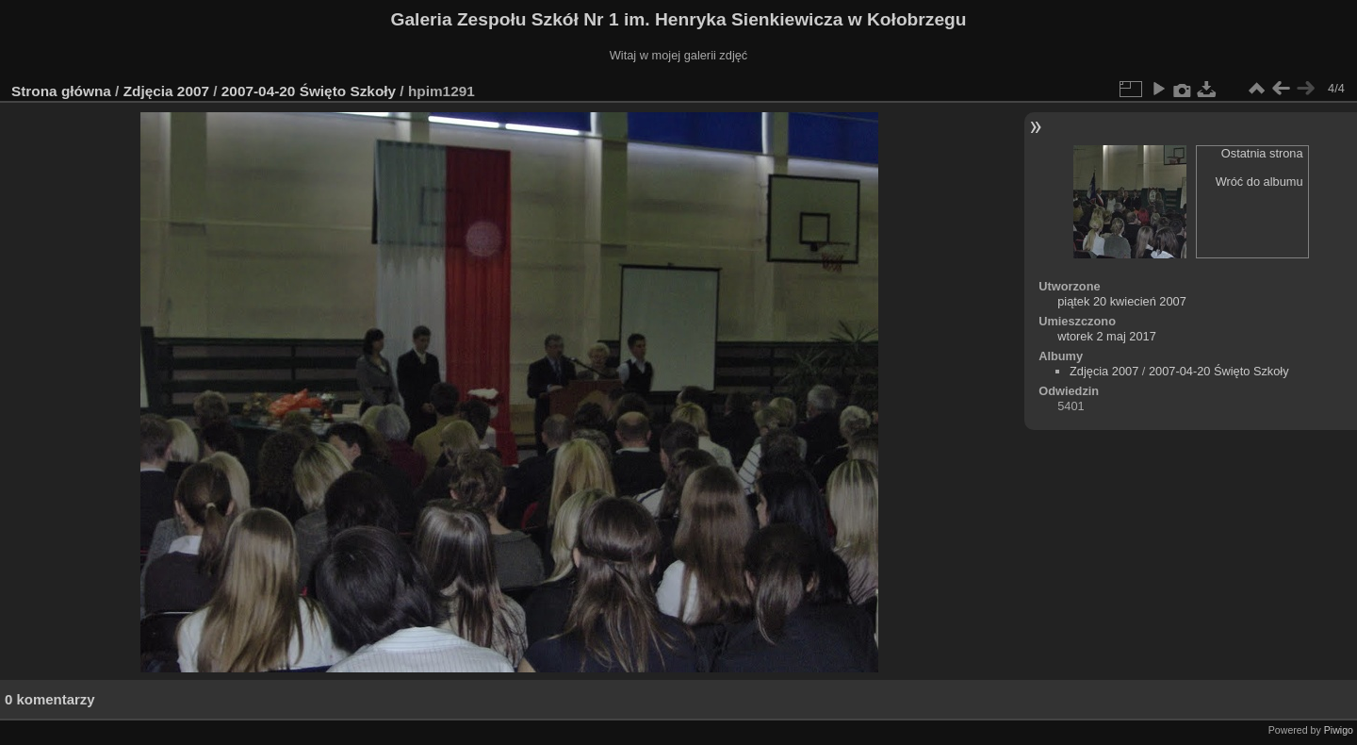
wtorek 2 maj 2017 (1106, 336)
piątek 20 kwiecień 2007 (1121, 301)
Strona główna (61, 91)
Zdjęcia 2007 (166, 91)
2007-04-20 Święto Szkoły (308, 91)
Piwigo (1338, 730)
